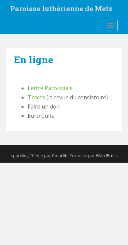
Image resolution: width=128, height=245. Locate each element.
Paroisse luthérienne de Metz (61, 8)
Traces (36, 97)
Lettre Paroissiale (50, 88)
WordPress (106, 156)
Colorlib (60, 156)
